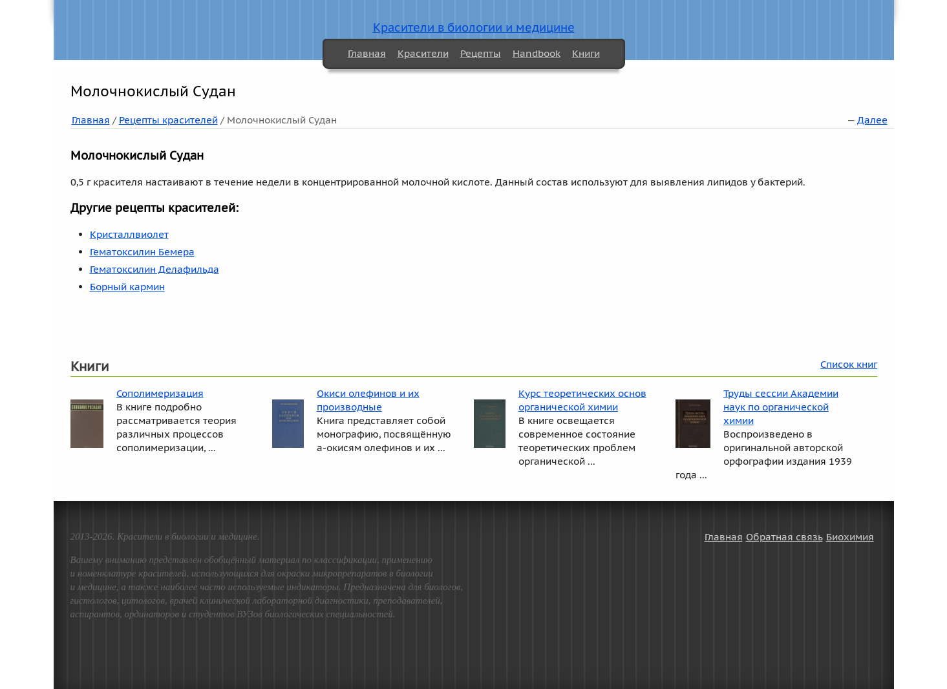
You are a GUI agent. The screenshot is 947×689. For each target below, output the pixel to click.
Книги (586, 53)
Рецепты (480, 53)
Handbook (536, 53)
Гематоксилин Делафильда (154, 269)
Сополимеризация (160, 393)
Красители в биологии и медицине (474, 27)
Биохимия (850, 537)
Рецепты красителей (168, 120)
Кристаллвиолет (129, 234)
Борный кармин (127, 287)
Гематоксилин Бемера (142, 252)
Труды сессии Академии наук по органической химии (780, 407)
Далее (872, 120)
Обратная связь (784, 537)
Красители (423, 53)
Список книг (848, 364)
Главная (367, 53)
